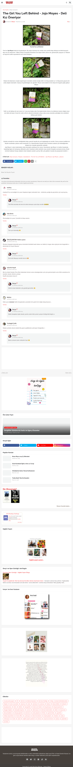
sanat (19, 718)
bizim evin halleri (37, 707)
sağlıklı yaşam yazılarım (29, 718)
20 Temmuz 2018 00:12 (17, 255)
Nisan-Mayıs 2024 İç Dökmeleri (21, 456)
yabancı (61, 156)
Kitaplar (20, 156)
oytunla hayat (11, 267)
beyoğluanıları (7, 707)
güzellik (59, 712)
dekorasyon (36, 710)
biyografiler (28, 707)
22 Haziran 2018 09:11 (12, 189)
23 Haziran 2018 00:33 (12, 241)
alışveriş (23, 704)
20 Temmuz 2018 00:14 (17, 337)
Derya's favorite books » (63, 506)
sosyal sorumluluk (48, 718)
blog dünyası (47, 707)
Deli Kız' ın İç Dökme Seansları (28, 701)
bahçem (64, 704)
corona (28, 710)
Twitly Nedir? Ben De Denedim (20, 478)
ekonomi (27, 712)
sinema (39, 718)
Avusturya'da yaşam (9, 701)
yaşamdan (64, 718)
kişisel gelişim (47, 715)
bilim (15, 707)
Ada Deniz (10, 213)
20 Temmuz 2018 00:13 (17, 311)
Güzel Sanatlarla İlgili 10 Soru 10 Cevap (23, 463)
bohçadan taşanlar (19, 710)
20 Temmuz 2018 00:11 (17, 201)
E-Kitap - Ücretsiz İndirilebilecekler (58, 701)
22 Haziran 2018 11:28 (12, 215)
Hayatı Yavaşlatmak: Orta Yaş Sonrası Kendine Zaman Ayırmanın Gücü (23, 581)
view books (20, 522)
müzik (13, 718)
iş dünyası (27, 715)
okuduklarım (26, 156)
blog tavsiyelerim (57, 707)
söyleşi (57, 718)
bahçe (48, 704)
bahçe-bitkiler (56, 704)
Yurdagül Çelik (11, 323)
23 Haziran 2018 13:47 (12, 269)
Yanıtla (5, 195)
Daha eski (68, 373)
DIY (17, 701)
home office (19, 715)
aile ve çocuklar (14, 704)
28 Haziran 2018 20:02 (12, 325)
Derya (14, 200)
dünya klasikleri (8, 712)
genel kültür (51, 712)
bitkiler (20, 707)
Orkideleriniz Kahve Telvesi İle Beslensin (23, 471)
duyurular (62, 710)
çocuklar (6, 721)
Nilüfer (9, 297)
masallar (56, 715)
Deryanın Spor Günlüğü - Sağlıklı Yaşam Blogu (16, 572)
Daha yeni (5, 373)
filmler (44, 712)
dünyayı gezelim (18, 712)
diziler (56, 710)
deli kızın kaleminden (46, 710)
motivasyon (7, 718)
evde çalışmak (36, 712)
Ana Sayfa (5, 9)
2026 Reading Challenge (12, 513)
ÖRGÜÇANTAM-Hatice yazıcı (16, 240)
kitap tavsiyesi (13, 9)
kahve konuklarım (37, 715)
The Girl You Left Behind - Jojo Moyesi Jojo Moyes (44, 156)
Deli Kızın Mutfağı (42, 701)
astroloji (35, 704)
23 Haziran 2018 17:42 (12, 299)
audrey (9, 187)
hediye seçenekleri (9, 715)
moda (62, 715)
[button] (2, 2)
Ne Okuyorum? (10, 489)
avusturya (41, 704)
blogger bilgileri (8, 710)
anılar (28, 704)
